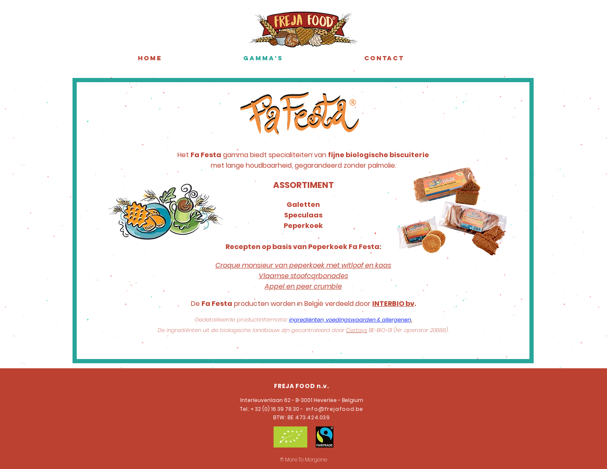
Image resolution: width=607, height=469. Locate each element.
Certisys (356, 330)
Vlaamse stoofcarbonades (303, 276)
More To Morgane (306, 459)
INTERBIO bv (393, 303)
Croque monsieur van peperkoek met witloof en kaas (303, 265)
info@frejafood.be (333, 409)
